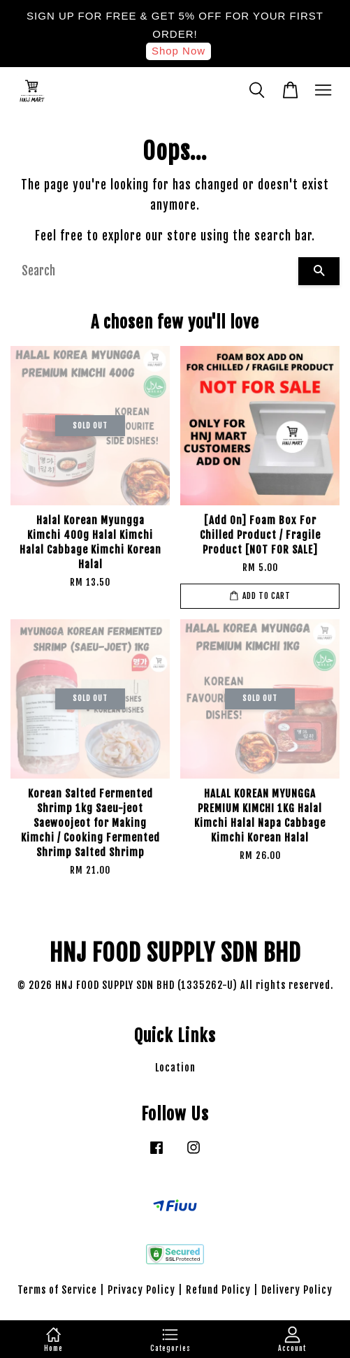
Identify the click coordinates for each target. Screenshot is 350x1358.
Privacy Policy (141, 1289)
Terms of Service (57, 1289)
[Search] (154, 271)
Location (175, 1067)
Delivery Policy (297, 1289)
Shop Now (178, 51)
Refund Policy (218, 1289)
